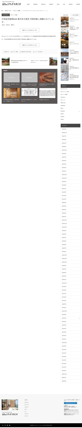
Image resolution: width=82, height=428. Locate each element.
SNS (64, 4)
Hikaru (62, 108)
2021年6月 (64, 192)
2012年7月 (64, 318)
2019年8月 (64, 234)
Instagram (7, 425)
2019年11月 (64, 223)
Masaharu (63, 111)
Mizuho (62, 113)
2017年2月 (64, 300)
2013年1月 (64, 307)
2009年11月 (64, 374)
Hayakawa (63, 105)
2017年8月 (64, 290)
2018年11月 (64, 258)
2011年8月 (64, 349)
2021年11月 (64, 178)
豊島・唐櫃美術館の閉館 (74, 60)
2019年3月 (64, 248)
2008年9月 (64, 381)
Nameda (62, 116)
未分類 (62, 119)
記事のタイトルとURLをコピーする (29, 30)
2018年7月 (64, 269)
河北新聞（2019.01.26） (44, 99)
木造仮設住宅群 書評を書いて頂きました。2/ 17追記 (11, 85)
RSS (9, 425)
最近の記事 (65, 15)
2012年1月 (64, 339)
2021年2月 (64, 199)
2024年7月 (64, 136)
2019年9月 (64, 230)
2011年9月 (64, 346)
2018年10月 (64, 262)
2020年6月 (64, 206)
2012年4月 (64, 328)
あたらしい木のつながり (74, 44)
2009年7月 (64, 377)
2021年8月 (64, 185)
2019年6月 (64, 241)
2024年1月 (64, 143)
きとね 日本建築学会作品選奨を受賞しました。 (74, 53)
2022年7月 (64, 157)
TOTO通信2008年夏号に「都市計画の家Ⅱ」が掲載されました (11, 100)
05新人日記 (63, 102)
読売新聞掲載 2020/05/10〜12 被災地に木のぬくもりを (47, 85)
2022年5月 (64, 160)
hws (8, 51)
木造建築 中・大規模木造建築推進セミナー (74, 28)
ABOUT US (43, 4)
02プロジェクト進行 (65, 91)
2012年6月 (64, 321)
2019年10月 (64, 227)
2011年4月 (64, 363)
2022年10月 (64, 150)
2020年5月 (64, 209)
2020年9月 (64, 202)
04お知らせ (63, 97)
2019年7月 (64, 237)
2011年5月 (64, 360)
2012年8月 (64, 314)
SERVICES (35, 4)
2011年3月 (64, 367)
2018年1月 (64, 279)
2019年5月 (64, 244)
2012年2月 (64, 335)
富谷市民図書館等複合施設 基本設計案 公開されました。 (74, 77)
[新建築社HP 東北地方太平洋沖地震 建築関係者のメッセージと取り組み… (29, 85)
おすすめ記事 (75, 15)
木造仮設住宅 (23, 51)
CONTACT (71, 4)
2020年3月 (64, 213)
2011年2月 (64, 370)
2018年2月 (64, 276)
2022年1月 (64, 171)
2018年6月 (64, 272)
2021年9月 (64, 181)
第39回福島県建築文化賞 (74, 68)
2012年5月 (64, 325)
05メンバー (63, 99)
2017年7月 (64, 293)
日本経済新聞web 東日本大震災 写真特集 (15, 39)
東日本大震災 (28, 51)
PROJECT (51, 4)
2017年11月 (64, 283)
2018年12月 (64, 255)
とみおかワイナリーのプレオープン (74, 20)
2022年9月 (64, 153)
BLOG (58, 4)
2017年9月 (64, 286)
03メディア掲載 (14, 14)
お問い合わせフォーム (70, 403)
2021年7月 (64, 188)
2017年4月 (64, 297)
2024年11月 (64, 132)
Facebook (5, 425)
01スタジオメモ (64, 88)
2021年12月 (64, 174)
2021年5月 (64, 195)
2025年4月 (64, 129)
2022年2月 (64, 167)
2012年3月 (64, 332)
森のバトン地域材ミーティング (74, 36)
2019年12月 (64, 220)
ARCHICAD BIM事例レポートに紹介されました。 (29, 100)
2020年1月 (64, 216)
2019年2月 (64, 251)
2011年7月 (64, 353)
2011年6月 (64, 356)
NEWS (28, 4)
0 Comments (40, 51)
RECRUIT (78, 4)
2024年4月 (64, 139)
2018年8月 (64, 265)
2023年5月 (64, 146)
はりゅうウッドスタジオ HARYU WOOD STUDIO (44, 425)
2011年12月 (64, 342)
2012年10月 (64, 311)
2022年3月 (64, 164)
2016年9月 (64, 304)
